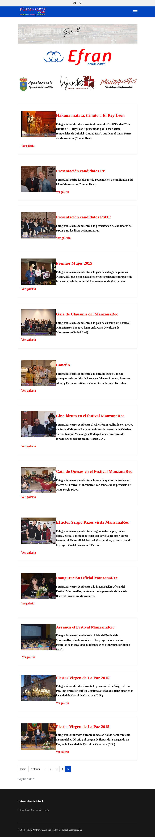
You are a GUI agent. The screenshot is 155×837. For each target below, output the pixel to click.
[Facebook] (74, 3)
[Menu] (135, 11)
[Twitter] (80, 3)
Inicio (23, 768)
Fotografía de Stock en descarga (33, 810)
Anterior (35, 768)
